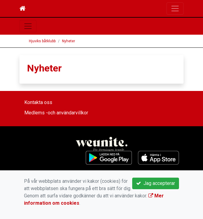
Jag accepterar (155, 183)
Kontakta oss (38, 102)
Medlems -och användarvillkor (56, 113)
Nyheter (68, 41)
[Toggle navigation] (175, 8)
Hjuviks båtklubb (42, 41)
